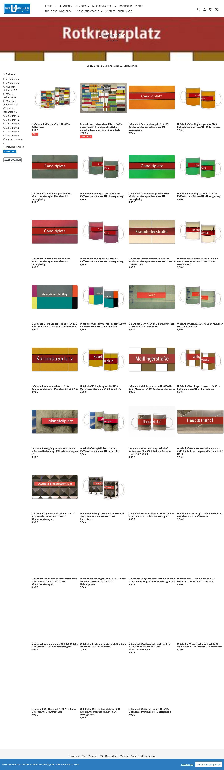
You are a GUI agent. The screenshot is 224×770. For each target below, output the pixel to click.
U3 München (11, 115)
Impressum (74, 755)
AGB (84, 755)
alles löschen (12, 159)
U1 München (11, 78)
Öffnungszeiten (148, 755)
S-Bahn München (13, 139)
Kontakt (134, 755)
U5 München (11, 131)
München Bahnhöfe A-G (10, 110)
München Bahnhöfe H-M (10, 103)
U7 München (11, 82)
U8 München (11, 119)
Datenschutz (111, 755)
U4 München (11, 127)
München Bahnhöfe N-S (10, 96)
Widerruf (124, 755)
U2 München (11, 123)
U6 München (11, 135)
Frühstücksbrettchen (13, 145)
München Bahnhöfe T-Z (10, 88)
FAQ (101, 755)
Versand (92, 755)
